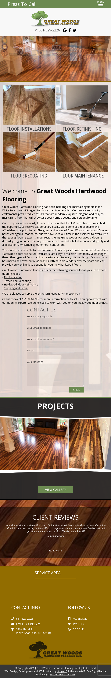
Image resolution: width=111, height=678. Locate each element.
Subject (31, 350)
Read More (55, 550)
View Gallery (55, 490)
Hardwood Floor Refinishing (21, 284)
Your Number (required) (40, 339)
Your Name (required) (39, 316)
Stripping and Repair (16, 288)
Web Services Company (62, 674)
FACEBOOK (77, 618)
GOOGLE (76, 629)
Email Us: (25, 624)
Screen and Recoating (17, 281)
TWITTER (76, 624)
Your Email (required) (39, 327)
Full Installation (13, 277)
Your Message (35, 362)
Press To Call (22, 4)
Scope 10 (62, 671)
